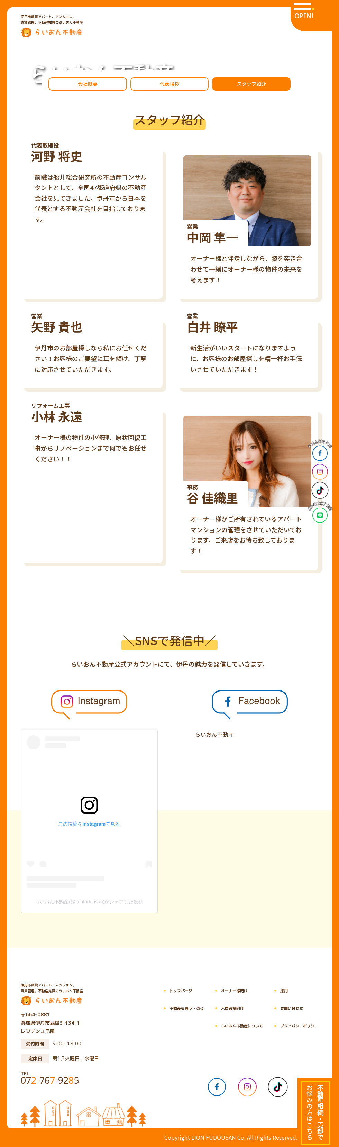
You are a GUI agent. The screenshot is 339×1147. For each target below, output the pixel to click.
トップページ (175, 991)
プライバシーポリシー (294, 1026)
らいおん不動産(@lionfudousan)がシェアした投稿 (89, 901)
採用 (279, 991)
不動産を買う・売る (181, 1008)
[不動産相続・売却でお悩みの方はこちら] (314, 1112)
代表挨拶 (169, 83)
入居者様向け (227, 1008)
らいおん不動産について (237, 1026)
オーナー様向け (229, 991)
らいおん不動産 (214, 734)
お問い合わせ (286, 1008)
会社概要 (87, 83)
